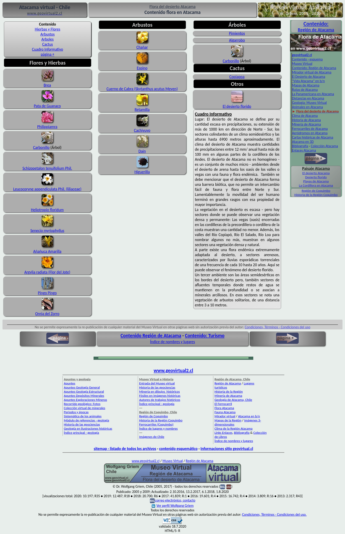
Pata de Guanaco (47, 105)
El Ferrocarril (223, 404)
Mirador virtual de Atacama (312, 72)
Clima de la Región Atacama (233, 428)
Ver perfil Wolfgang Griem (173, 505)
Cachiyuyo (142, 130)
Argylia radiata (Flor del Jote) (47, 272)
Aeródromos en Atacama (310, 133)
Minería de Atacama (306, 124)
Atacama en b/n (249, 416)
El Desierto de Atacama (308, 76)
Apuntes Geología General (82, 387)
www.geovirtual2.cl (173, 371)
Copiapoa (236, 76)
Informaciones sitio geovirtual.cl (227, 448)
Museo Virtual (302, 63)
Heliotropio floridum (47, 209)
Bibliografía (300, 146)
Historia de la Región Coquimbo (316, 195)
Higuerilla (142, 171)
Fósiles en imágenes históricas (159, 396)
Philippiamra (47, 124)
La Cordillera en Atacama (316, 185)
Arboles (47, 39)
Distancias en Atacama (308, 98)
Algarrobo (237, 40)
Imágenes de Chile (151, 437)
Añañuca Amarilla (47, 251)
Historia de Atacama (306, 120)
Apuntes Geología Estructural (84, 391)
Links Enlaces (223, 433)
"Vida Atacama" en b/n (308, 81)
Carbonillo (41, 147)
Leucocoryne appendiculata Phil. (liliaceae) (47, 187)
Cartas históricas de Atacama (312, 137)
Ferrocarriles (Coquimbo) (156, 424)
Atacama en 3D (303, 141)
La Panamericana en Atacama (313, 94)
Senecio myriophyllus (47, 230)
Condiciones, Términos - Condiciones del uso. (274, 514)
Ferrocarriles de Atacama (310, 128)
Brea (47, 83)
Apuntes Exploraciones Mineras (85, 400)
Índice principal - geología (81, 433)
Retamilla (142, 109)
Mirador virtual (224, 416)
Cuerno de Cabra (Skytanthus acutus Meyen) (142, 88)
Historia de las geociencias (82, 424)
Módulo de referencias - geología (86, 420)
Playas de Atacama (316, 181)
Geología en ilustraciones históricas (88, 428)
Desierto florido (316, 177)
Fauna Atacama (224, 412)
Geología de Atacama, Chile (233, 400)
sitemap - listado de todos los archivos (125, 448)
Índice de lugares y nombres (158, 428)
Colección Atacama (324, 146)
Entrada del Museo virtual (157, 383)
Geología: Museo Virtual (309, 102)
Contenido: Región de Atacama (314, 68)
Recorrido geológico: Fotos (82, 404)
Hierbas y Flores (47, 29)
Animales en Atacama (307, 107)
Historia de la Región (228, 391)
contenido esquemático (178, 448)
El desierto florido (237, 106)
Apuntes (69, 383)
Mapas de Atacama (305, 85)
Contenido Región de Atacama (150, 336)
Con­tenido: (316, 23)
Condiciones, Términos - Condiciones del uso (278, 327)
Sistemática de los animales (83, 416)
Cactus (47, 44)
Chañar (142, 47)
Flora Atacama (224, 408)
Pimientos (237, 33)
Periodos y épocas (76, 412)
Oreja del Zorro (47, 313)
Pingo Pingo (47, 292)
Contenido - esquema (307, 59)
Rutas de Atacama (305, 89)
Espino (142, 68)
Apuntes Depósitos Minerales (84, 396)
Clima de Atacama (305, 115)
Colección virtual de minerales (84, 408)
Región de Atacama (227, 383)
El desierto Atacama (316, 173)
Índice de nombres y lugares (172, 341)
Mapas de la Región (227, 420)
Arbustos (47, 34)
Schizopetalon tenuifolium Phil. (47, 168)
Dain (142, 151)
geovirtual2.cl (302, 55)
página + (48, 54)
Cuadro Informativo (47, 49)
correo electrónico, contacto (175, 500)
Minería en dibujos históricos (159, 391)
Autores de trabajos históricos (159, 400)
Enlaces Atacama (304, 150)
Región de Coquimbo (316, 191)
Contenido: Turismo (204, 336)
